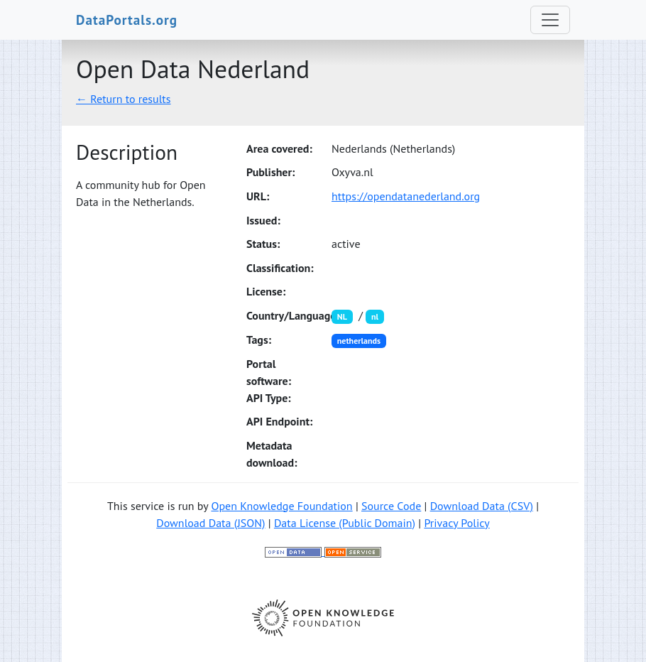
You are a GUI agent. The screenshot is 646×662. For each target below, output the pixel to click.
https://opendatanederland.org (406, 196)
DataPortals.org (126, 19)
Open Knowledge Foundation (281, 506)
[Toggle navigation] (550, 20)
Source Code (391, 506)
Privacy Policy (456, 523)
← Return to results (123, 99)
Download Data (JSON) (210, 523)
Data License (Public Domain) (344, 523)
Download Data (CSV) (481, 506)
